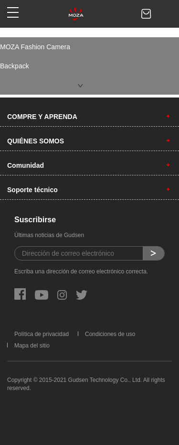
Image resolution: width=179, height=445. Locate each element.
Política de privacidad (41, 334)
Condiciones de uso (110, 334)
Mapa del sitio (32, 345)
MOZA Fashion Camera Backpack (35, 56)
